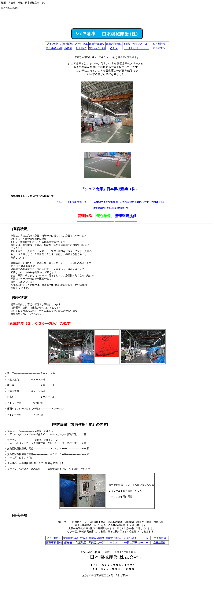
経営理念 (68, 43)
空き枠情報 (159, 43)
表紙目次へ (54, 43)
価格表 (68, 48)
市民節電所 (159, 48)
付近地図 (81, 48)
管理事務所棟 (54, 48)
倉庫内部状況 (114, 43)
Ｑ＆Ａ (114, 48)
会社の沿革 (81, 43)
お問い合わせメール (136, 43)
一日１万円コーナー (136, 48)
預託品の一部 (97, 48)
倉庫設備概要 (97, 43)
